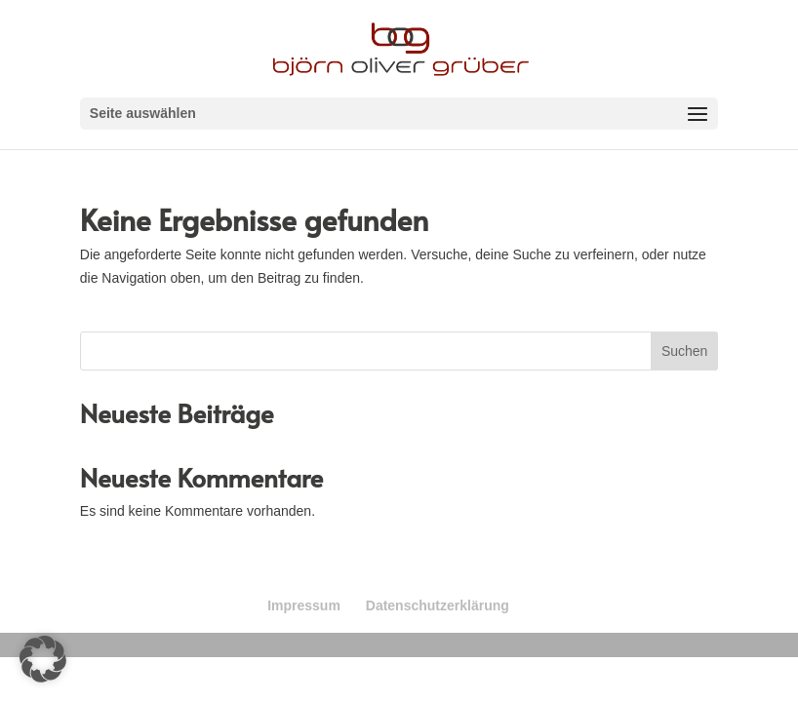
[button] (43, 659)
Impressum (303, 605)
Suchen (684, 351)
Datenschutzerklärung (437, 605)
